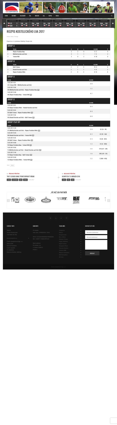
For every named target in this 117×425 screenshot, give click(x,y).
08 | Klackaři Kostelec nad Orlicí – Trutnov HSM (21, 135)
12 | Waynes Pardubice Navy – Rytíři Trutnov (20, 155)
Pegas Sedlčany (63, 241)
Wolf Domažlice (63, 254)
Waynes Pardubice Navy (19, 52)
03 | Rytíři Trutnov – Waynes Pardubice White (20, 112)
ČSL (30, 16)
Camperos (62, 230)
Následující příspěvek (68, 173)
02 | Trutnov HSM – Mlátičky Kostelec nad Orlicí (20, 85)
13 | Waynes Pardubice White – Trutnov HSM (20, 160)
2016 (12, 165)
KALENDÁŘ (22, 16)
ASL (44, 16)
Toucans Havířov (63, 247)
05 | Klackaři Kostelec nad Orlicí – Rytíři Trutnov (21, 117)
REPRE (50, 16)
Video (73, 180)
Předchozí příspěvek (13, 173)
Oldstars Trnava (63, 239)
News (12, 36)
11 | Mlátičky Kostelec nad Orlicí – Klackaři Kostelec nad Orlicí (24, 150)
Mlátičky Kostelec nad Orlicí (20, 54)
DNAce (61, 232)
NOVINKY (14, 16)
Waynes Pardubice (64, 252)
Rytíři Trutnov (16, 67)
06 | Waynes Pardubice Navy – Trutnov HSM (20, 95)
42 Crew (61, 256)
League (8, 180)
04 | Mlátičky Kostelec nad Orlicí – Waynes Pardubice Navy (23, 90)
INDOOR (37, 16)
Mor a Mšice (62, 236)
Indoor (8, 36)
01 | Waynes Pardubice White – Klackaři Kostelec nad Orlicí (22, 108)
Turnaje (16, 36)
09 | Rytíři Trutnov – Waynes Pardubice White (20, 140)
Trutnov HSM (16, 56)
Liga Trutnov (15, 180)
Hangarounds (62, 234)
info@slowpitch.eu (12, 237)
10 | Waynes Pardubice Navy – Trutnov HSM (20, 145)
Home (6, 16)
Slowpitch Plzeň (63, 245)
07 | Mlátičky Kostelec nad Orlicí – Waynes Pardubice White (24, 130)
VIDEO (57, 16)
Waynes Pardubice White (19, 72)
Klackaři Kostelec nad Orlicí (20, 69)
